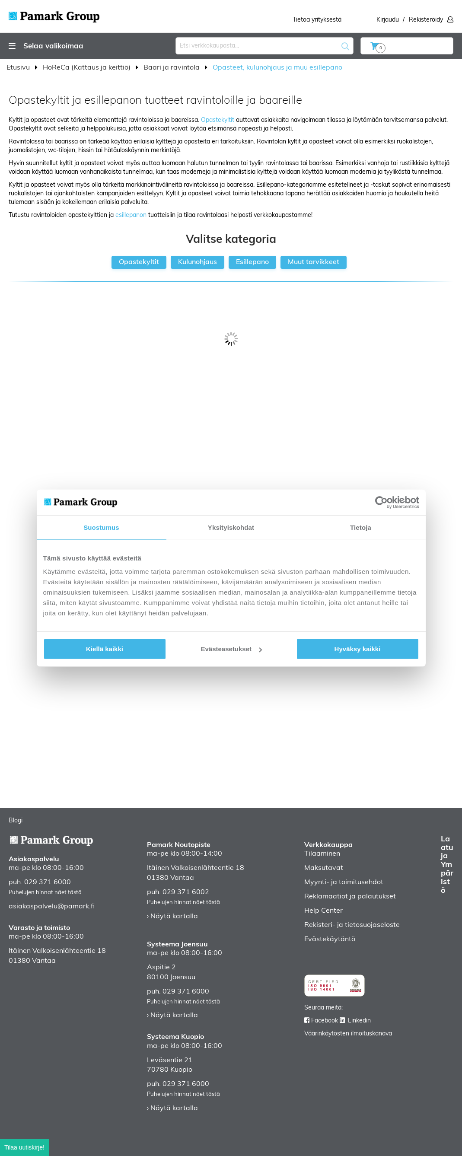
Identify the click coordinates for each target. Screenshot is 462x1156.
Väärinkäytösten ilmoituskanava (348, 1034)
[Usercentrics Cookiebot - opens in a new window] (381, 502)
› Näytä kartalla (172, 916)
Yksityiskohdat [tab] (231, 527)
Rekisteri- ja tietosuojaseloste (352, 925)
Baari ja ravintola (172, 67)
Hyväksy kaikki (358, 649)
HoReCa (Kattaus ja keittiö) (87, 67)
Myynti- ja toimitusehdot (343, 882)
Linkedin (359, 1021)
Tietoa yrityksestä (317, 20)
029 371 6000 (47, 882)
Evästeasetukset (231, 649)
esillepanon (131, 215)
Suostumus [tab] (101, 527)
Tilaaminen (322, 853)
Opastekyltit (217, 120)
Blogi (15, 821)
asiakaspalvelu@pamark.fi (52, 906)
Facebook (324, 1021)
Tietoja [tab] (360, 527)
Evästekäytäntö (329, 939)
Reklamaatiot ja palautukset (350, 896)
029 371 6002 (185, 892)
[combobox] (264, 45)
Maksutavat (323, 868)
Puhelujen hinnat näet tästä (45, 892)
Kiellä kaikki (104, 649)
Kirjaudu (387, 20)
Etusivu (19, 67)
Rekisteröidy (426, 20)
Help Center (323, 911)
